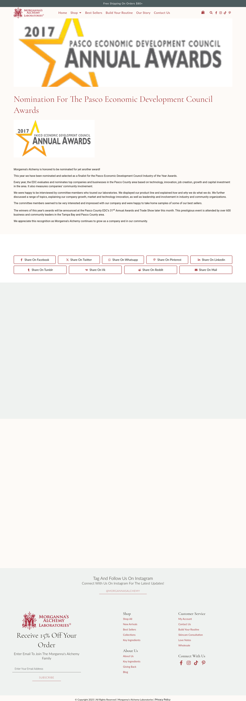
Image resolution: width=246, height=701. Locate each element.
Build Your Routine (188, 629)
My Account (185, 618)
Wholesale (184, 645)
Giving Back (129, 666)
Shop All (127, 618)
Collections (129, 634)
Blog (125, 671)
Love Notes (184, 640)
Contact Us (184, 624)
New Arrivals (130, 624)
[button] (211, 12)
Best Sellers (129, 629)
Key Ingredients (131, 640)
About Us (128, 656)
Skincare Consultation (190, 634)
